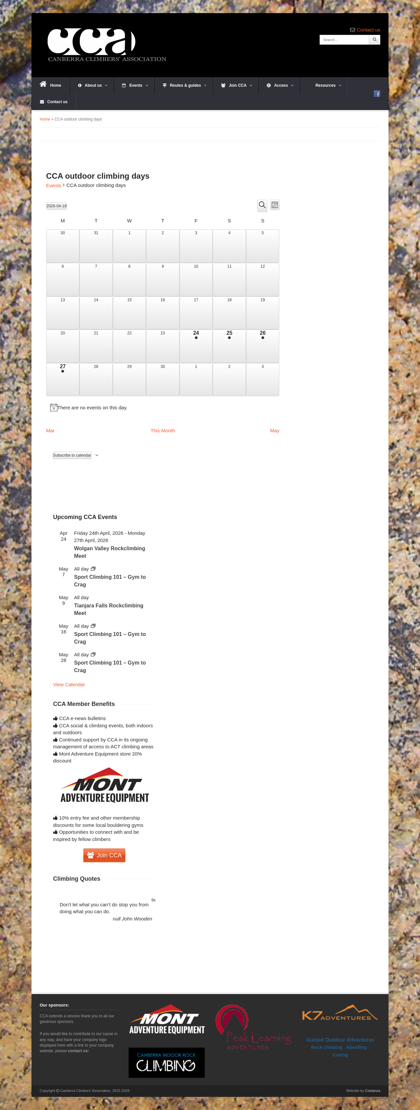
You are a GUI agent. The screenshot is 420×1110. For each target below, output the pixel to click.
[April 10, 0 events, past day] (196, 279)
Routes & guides (185, 85)
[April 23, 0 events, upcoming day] (162, 346)
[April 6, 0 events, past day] (63, 279)
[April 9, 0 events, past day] (162, 279)
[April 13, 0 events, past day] (63, 313)
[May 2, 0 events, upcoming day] (229, 379)
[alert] (163, 407)
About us (93, 85)
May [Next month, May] (274, 430)
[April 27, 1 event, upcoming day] (63, 379)
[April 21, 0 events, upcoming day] (96, 346)
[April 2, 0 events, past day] (162, 246)
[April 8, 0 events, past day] (129, 279)
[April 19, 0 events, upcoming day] (263, 313)
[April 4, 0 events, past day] (229, 246)
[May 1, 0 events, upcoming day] (196, 379)
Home (50, 84)
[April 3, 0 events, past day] (196, 246)
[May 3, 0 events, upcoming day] (263, 379)
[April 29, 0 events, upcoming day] (129, 379)
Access (280, 85)
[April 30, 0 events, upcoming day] (162, 379)
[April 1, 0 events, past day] (129, 246)
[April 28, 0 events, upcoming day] (96, 379)
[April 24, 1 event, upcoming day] (196, 346)
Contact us (368, 30)
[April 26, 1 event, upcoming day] (263, 346)
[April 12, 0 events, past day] (263, 279)
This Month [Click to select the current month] (163, 430)
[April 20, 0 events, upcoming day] (63, 346)
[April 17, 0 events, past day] (196, 313)
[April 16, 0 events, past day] (162, 313)
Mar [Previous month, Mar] (50, 430)
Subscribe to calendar (72, 455)
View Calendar (69, 684)
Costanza (372, 1091)
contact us (78, 1051)
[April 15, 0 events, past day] (129, 313)
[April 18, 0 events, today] (229, 313)
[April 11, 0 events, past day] (229, 279)
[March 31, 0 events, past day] (96, 246)
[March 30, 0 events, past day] (63, 246)
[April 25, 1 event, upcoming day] (229, 346)
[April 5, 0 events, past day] (263, 246)
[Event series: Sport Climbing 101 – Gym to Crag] (93, 569)
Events (135, 85)
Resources (324, 85)
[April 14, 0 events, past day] (96, 313)
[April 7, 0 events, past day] (96, 279)
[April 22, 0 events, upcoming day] (129, 346)
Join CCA (236, 85)
